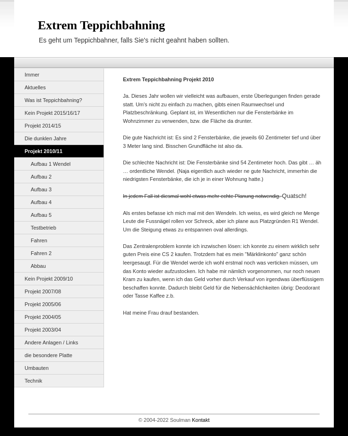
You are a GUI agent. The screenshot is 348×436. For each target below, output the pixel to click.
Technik (33, 381)
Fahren (39, 240)
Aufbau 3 (41, 189)
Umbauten (37, 368)
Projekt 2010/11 (43, 151)
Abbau (38, 266)
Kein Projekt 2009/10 (49, 279)
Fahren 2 (41, 253)
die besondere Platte (48, 355)
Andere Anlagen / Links (51, 342)
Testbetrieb (43, 228)
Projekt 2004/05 (43, 317)
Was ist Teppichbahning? (53, 100)
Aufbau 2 (41, 177)
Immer (32, 74)
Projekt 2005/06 (43, 304)
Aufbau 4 (41, 202)
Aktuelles (35, 87)
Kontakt (200, 420)
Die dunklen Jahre (46, 138)
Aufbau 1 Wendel (50, 164)
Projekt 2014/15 (43, 125)
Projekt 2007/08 (43, 291)
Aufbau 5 (41, 215)
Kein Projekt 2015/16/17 (52, 113)
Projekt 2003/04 (43, 330)
